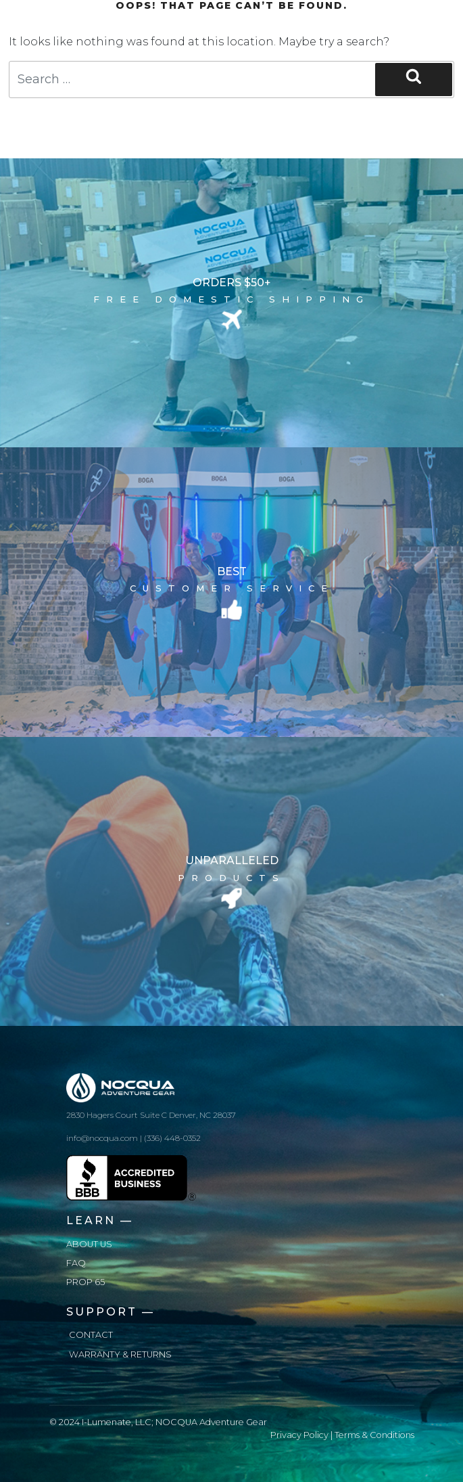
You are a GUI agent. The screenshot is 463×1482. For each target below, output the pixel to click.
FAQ (76, 1263)
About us (89, 1244)
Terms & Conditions (374, 1435)
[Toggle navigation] (395, 21)
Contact (91, 1335)
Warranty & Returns (120, 1354)
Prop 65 (85, 1282)
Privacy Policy (299, 1435)
